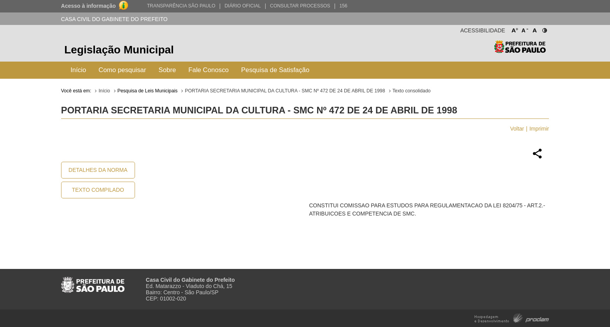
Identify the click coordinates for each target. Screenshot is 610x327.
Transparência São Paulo (181, 6)
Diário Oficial (242, 6)
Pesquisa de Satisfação (275, 70)
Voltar (517, 128)
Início (78, 70)
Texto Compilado (98, 190)
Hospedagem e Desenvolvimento (512, 317)
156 (343, 6)
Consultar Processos (300, 6)
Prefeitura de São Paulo (520, 51)
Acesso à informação (88, 6)
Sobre (167, 70)
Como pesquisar (122, 70)
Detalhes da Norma (97, 170)
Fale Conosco (208, 70)
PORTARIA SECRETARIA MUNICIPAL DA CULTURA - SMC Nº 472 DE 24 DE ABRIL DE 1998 (285, 91)
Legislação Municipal (119, 50)
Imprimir (539, 128)
